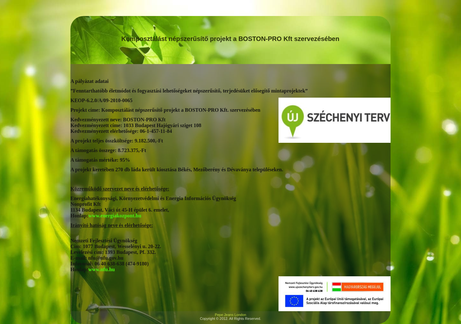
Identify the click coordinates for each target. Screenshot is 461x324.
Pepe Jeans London (230, 315)
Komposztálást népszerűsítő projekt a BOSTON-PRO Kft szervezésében (230, 38)
